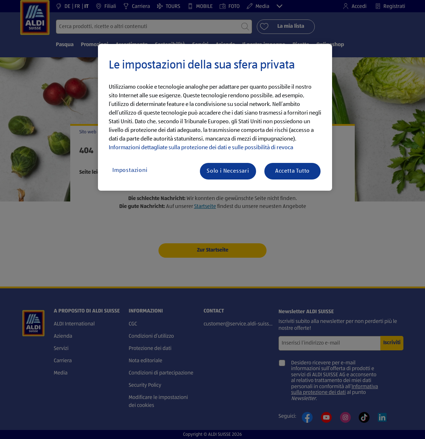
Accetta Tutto (292, 171)
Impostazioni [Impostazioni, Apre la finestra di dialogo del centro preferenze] (130, 170)
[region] (215, 117)
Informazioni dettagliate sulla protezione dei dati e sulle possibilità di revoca (201, 148)
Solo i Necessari (228, 171)
